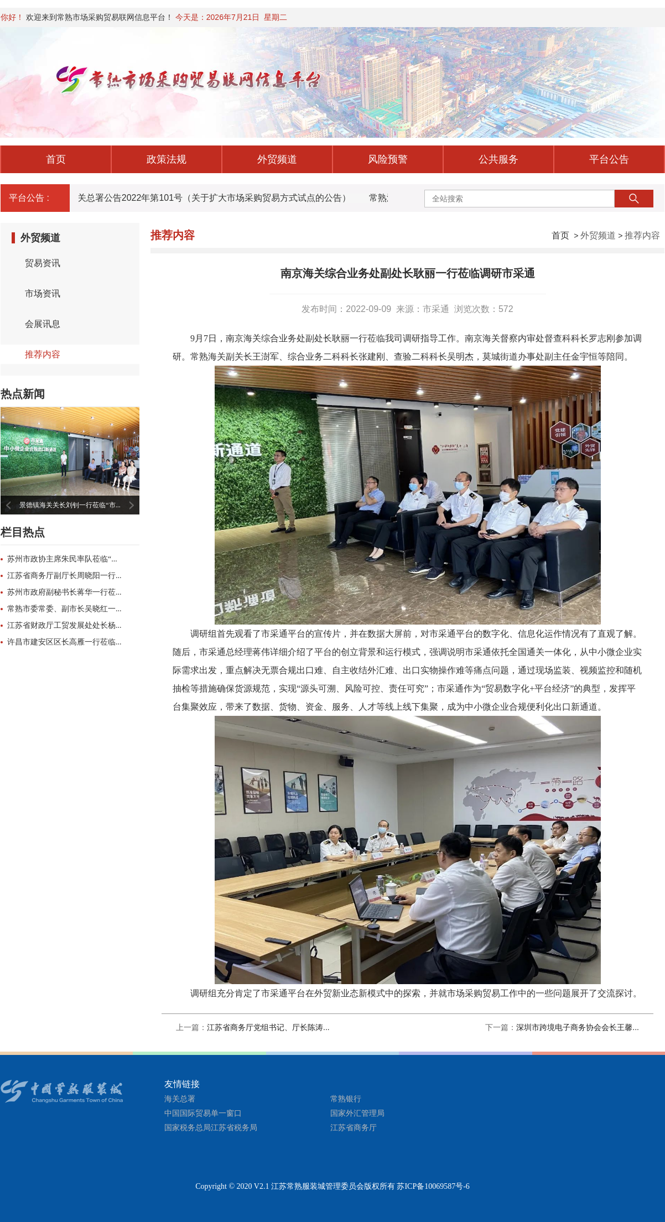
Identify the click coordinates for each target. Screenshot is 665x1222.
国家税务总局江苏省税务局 (210, 1128)
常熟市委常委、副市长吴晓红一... (64, 609)
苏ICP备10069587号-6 (433, 1186)
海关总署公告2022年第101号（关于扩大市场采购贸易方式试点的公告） (211, 198)
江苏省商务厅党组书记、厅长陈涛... (268, 1027)
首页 (56, 159)
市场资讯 (42, 293)
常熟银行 (345, 1099)
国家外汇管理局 (357, 1113)
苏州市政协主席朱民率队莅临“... (62, 559)
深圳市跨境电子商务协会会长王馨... (577, 1027)
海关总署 (179, 1099)
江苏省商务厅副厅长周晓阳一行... (64, 575)
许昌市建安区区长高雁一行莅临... (64, 642)
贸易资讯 (42, 263)
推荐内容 (642, 235)
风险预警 (388, 159)
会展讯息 (42, 324)
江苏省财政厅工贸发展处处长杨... (64, 625)
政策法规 (166, 159)
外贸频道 (277, 159)
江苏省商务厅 (353, 1128)
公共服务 (498, 159)
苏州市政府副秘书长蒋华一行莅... (64, 592)
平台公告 (609, 159)
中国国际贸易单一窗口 (203, 1113)
